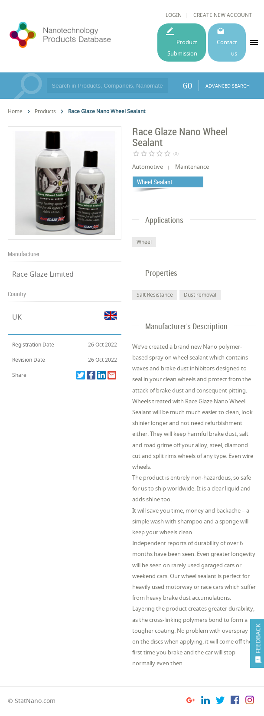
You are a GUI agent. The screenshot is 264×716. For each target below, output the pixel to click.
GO (187, 85)
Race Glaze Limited (43, 274)
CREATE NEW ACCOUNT (222, 15)
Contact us (227, 47)
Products (45, 111)
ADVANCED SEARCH (227, 85)
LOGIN (174, 15)
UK (17, 317)
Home (15, 111)
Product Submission (182, 47)
